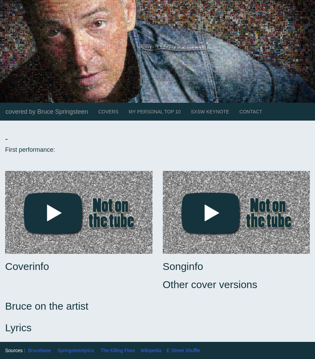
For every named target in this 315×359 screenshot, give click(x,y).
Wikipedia (151, 350)
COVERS (108, 111)
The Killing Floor (118, 350)
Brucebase (39, 350)
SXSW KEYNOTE (210, 111)
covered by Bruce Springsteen (46, 111)
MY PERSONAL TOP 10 (155, 111)
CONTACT (250, 111)
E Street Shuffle (183, 350)
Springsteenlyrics (75, 350)
